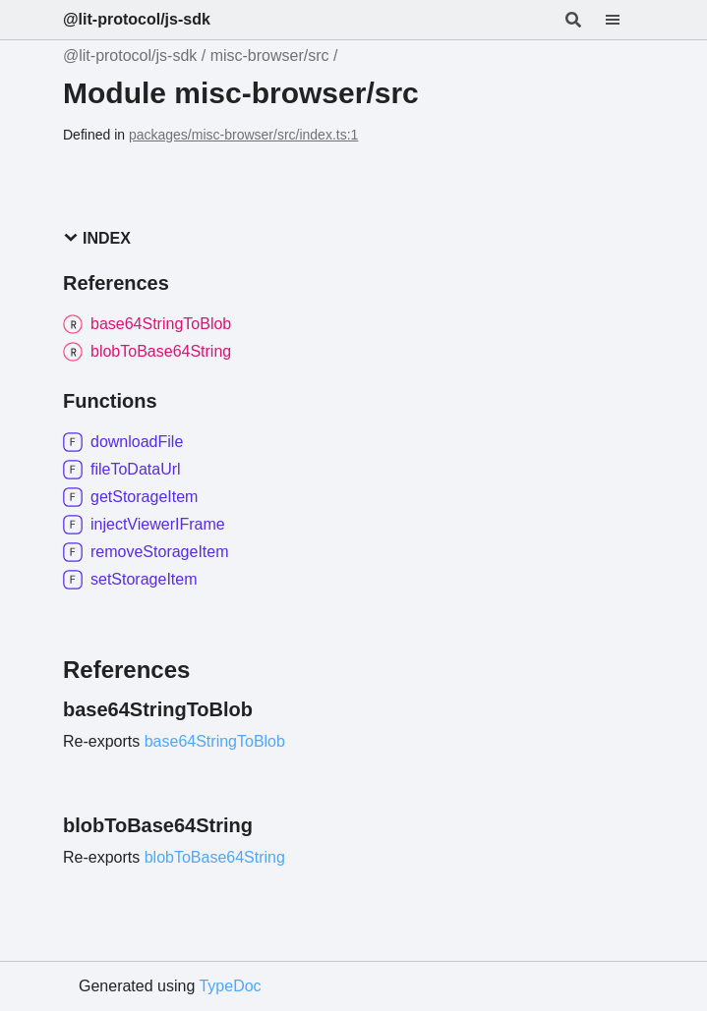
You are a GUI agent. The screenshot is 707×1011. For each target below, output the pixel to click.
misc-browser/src (269, 55)
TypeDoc (230, 986)
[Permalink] (270, 709)
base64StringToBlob (215, 741)
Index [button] (97, 238)
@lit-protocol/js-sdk (136, 19)
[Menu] (624, 19)
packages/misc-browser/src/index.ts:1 (243, 134)
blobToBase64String (215, 857)
